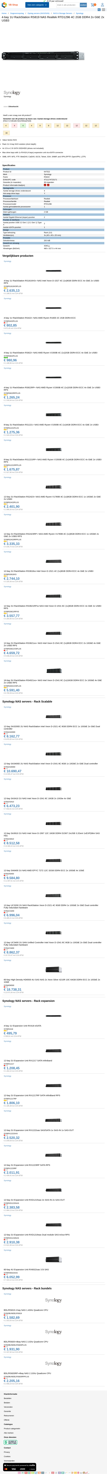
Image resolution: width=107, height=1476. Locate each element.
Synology (79, 13)
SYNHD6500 (9, 985)
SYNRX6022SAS (11, 1273)
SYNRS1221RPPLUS (12, 465)
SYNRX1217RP (10, 1099)
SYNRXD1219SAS (11, 1238)
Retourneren (9, 1416)
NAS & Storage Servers (62, 13)
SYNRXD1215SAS (11, 1203)
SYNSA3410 (9, 802)
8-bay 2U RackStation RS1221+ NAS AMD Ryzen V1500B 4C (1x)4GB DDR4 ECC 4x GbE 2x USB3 (51, 424)
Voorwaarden (9, 1461)
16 (6, 133)
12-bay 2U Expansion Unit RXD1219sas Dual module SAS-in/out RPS (37, 1234)
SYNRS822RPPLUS (12, 393)
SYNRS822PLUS (11, 356)
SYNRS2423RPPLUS (12, 540)
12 (58, 126)
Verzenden (8, 1407)
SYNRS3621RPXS (11, 612)
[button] (83, 27)
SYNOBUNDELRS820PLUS (15, 1345)
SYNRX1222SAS (11, 1133)
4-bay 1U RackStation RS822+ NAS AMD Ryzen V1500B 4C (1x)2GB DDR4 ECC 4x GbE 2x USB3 (50, 352)
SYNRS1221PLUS (11, 428)
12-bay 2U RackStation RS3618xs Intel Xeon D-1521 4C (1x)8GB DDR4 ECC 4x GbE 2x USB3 (48, 571)
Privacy (7, 1452)
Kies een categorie (37, 5)
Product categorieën (12, 1429)
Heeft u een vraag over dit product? (17, 115)
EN (103, 10)
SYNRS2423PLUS (11, 502)
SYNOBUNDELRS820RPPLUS (16, 1377)
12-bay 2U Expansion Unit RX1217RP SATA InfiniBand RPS (32, 1095)
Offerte (6, 1420)
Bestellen (7, 1398)
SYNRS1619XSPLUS (12, 286)
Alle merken (9, 1433)
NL (99, 10)
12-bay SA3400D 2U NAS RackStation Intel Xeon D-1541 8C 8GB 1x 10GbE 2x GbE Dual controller (51, 763)
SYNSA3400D (9, 767)
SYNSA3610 (9, 839)
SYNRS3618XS (10, 574)
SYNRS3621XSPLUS (12, 649)
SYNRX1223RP (10, 1168)
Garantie (7, 1411)
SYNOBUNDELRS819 (13, 1313)
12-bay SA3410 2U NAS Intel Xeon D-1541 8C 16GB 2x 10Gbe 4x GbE (37, 798)
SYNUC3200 (9, 911)
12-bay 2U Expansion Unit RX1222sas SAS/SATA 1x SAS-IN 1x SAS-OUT (39, 1130)
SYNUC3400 (9, 948)
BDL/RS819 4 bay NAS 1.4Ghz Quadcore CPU (26, 1310)
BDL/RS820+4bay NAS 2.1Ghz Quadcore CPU (26, 1341)
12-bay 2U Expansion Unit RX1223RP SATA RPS (27, 1165)
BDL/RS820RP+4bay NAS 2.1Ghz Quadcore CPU (27, 1373)
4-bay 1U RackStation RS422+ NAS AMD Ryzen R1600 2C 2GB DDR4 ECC (40, 318)
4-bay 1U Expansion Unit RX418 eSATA (22, 1026)
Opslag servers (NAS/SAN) (38, 13)
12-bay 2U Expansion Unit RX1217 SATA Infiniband (28, 1060)
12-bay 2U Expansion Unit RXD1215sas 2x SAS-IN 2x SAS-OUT (34, 1200)
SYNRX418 (8, 1029)
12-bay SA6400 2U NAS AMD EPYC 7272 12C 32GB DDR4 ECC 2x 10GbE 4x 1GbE (44, 870)
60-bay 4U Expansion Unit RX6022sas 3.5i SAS (26, 1269)
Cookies (7, 1456)
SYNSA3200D (9, 732)
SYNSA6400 (9, 874)
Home (4, 13)
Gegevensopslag (17, 13)
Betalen (7, 1403)
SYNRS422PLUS (11, 321)
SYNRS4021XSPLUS (12, 686)
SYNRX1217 (9, 1064)
